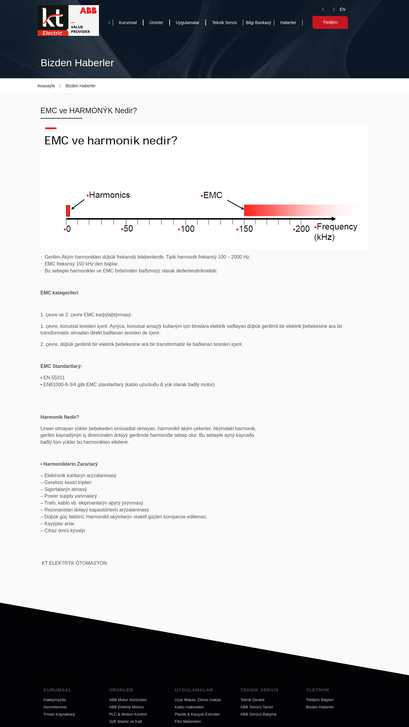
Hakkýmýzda (55, 699)
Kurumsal (128, 22)
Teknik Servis (224, 22)
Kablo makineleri (189, 707)
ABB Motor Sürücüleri (128, 699)
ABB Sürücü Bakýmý (258, 714)
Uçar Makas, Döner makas (198, 699)
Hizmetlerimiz (55, 707)
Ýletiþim (330, 22)
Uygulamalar (188, 22)
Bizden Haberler (320, 707)
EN (342, 9)
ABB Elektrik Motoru (126, 707)
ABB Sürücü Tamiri (256, 707)
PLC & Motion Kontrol (128, 714)
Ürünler (156, 22)
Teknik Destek (252, 699)
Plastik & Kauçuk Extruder (197, 714)
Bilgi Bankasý (258, 22)
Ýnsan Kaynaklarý (59, 714)
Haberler (288, 22)
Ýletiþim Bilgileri (320, 699)
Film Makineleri (188, 721)
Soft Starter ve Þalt (125, 721)
